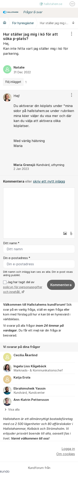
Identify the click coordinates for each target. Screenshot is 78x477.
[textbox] (39, 208)
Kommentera (61, 285)
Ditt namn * (11, 243)
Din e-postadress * (16, 258)
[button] (65, 233)
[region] (39, 59)
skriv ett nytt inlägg (49, 181)
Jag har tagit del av (22, 287)
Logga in (68, 449)
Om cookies (65, 454)
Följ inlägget (13, 81)
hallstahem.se (51, 4)
